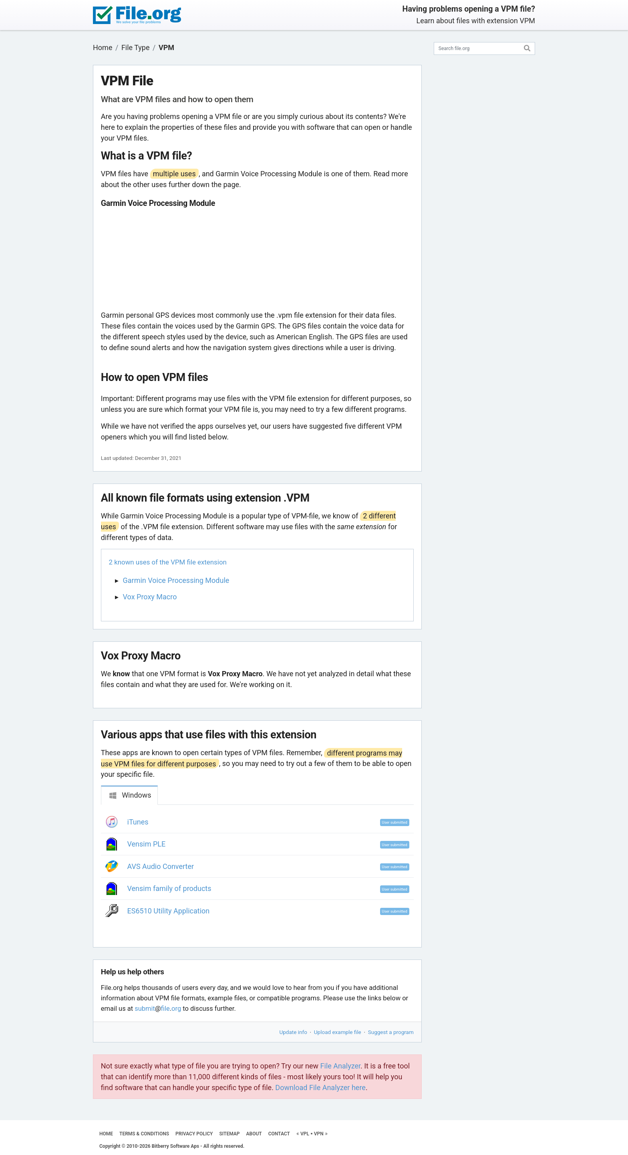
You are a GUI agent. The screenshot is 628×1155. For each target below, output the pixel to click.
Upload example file (337, 1032)
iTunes (138, 822)
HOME (106, 1134)
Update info (293, 1032)
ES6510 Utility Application (168, 911)
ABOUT (254, 1134)
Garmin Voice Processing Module (176, 580)
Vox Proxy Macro (150, 597)
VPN (319, 1134)
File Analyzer (340, 1066)
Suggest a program (391, 1032)
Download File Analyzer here (320, 1087)
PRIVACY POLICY (194, 1134)
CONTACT (279, 1134)
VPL (304, 1134)
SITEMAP (229, 1134)
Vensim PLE (146, 844)
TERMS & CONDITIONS (144, 1134)
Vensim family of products (169, 888)
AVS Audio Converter (160, 866)
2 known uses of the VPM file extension (168, 562)
